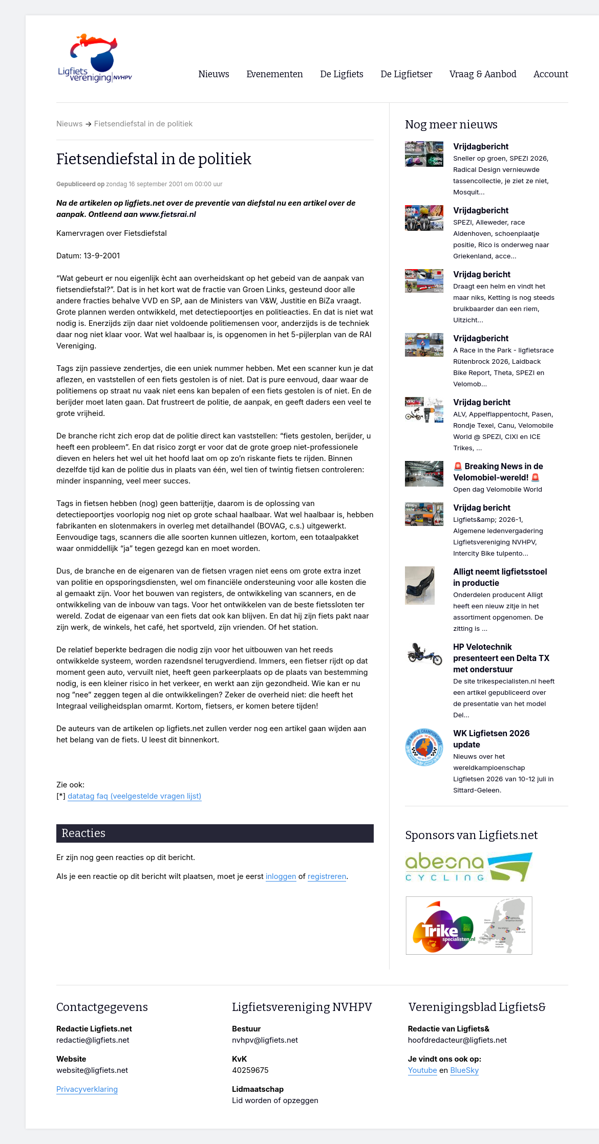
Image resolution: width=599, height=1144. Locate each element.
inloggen (281, 876)
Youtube (422, 1070)
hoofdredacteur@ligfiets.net (457, 1040)
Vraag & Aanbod (483, 74)
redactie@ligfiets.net (93, 1040)
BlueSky (464, 1070)
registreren (327, 876)
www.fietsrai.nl (168, 214)
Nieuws (69, 123)
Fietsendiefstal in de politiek (143, 123)
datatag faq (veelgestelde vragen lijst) (134, 796)
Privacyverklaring (87, 1089)
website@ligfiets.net (92, 1070)
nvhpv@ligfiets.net (265, 1040)
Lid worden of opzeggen (275, 1100)
